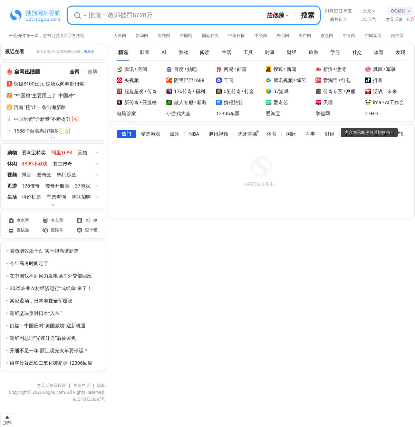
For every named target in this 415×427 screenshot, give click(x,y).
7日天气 (369, 19)
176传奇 (31, 185)
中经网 (260, 35)
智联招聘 (81, 196)
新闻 (291, 69)
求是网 (327, 35)
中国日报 (236, 35)
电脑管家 (126, 113)
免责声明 (81, 385)
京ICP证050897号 (88, 399)
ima (373, 102)
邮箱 (242, 69)
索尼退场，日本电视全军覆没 (41, 300)
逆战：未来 (381, 91)
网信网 (397, 35)
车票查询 (56, 196)
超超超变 (130, 91)
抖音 (26, 174)
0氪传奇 (228, 91)
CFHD (371, 113)
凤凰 (374, 69)
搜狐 (274, 69)
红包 (346, 80)
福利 (200, 91)
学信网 (323, 113)
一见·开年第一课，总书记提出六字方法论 (46, 35)
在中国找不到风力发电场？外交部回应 (51, 275)
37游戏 (82, 185)
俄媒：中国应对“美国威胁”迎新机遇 (48, 325)
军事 (391, 69)
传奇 (152, 91)
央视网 (164, 35)
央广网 (305, 35)
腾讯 (125, 69)
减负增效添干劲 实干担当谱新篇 (44, 250)
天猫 (82, 152)
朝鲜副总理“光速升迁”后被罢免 (43, 338)
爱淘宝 (327, 80)
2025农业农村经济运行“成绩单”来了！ (51, 288)
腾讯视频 (279, 80)
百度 (175, 69)
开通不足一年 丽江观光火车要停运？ (49, 350)
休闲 (12, 163)
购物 (12, 152)
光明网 (283, 35)
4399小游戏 (34, 163)
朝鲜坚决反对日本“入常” (35, 313)
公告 (410, 19)
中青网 (349, 35)
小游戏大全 (178, 113)
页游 (12, 185)
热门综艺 (66, 174)
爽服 (351, 91)
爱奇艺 (44, 174)
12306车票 (228, 113)
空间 (142, 69)
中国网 (186, 35)
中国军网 (373, 35)
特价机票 (31, 196)
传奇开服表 (57, 185)
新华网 (142, 35)
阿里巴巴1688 (185, 80)
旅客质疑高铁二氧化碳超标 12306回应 (51, 363)
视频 (12, 174)
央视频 (128, 80)
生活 (12, 196)
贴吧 (192, 69)
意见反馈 (394, 19)
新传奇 (128, 102)
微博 (341, 69)
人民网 (120, 35)
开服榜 (149, 102)
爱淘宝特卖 (34, 152)
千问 (224, 80)
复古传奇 (62, 163)
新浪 (324, 69)
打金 (249, 91)
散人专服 (179, 102)
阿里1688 (61, 152)
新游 (201, 102)
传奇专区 (329, 91)
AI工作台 (394, 102)
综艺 (301, 80)
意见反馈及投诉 (51, 385)
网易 (224, 69)
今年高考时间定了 (29, 263)
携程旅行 (229, 102)
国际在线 (210, 35)
